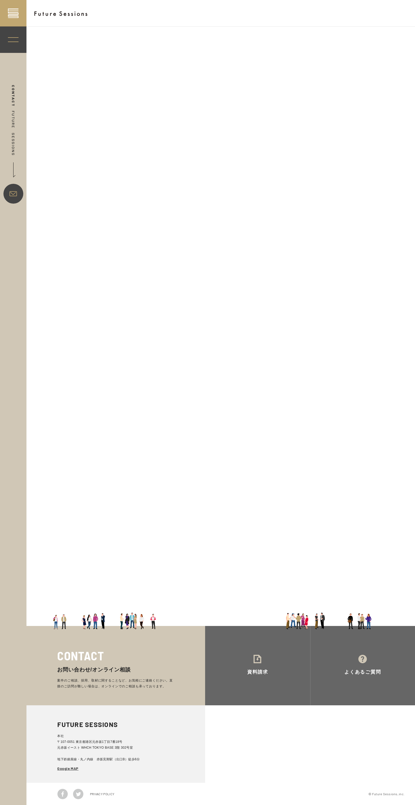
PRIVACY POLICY (102, 794)
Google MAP (67, 768)
